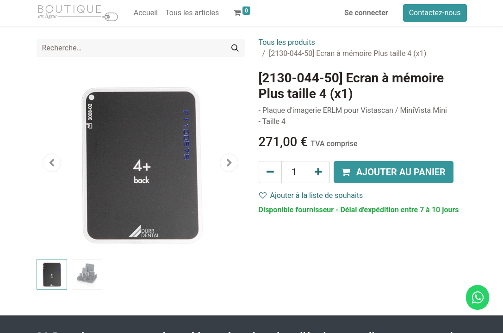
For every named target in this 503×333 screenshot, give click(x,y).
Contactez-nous (435, 12)
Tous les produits (287, 42)
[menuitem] (145, 13)
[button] (52, 163)
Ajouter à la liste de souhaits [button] (311, 195)
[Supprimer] (270, 172)
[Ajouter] (318, 172)
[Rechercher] (235, 48)
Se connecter (366, 12)
